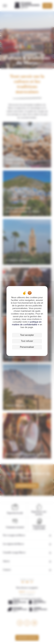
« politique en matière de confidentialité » (26, 323)
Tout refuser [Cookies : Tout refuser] (27, 341)
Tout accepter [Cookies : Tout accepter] (27, 335)
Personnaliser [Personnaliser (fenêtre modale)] (27, 347)
